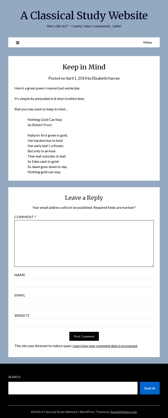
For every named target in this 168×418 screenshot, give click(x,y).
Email (19, 295)
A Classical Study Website (84, 15)
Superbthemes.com (123, 412)
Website (22, 315)
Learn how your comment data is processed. (105, 346)
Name (19, 275)
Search (14, 377)
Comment (25, 217)
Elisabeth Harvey (106, 78)
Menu (147, 42)
